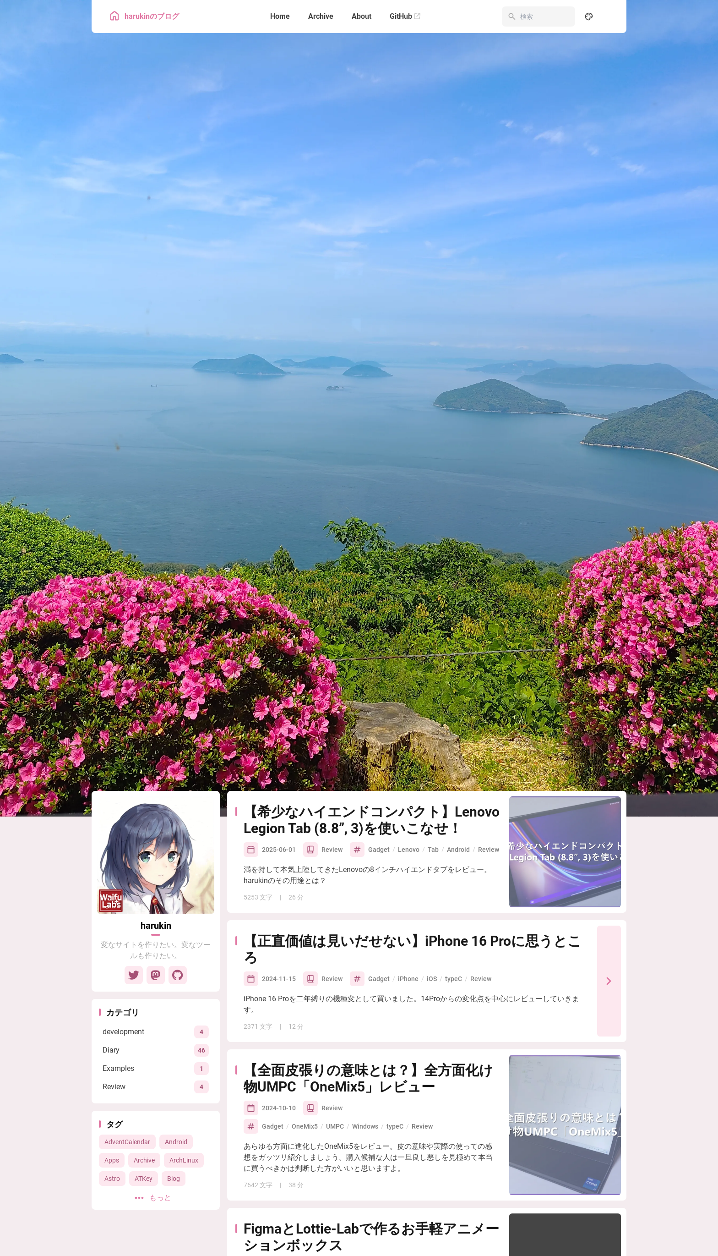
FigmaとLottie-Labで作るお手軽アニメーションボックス (371, 1134)
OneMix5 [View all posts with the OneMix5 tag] (305, 1023)
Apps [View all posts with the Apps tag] (111, 1057)
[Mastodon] (156, 872)
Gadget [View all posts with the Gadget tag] (379, 746)
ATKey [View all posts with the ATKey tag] (143, 1075)
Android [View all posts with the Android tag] (176, 1038)
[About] (362, 16)
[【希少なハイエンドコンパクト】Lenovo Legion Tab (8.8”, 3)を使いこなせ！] (565, 748)
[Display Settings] (589, 16)
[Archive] (321, 16)
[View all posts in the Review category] (155, 983)
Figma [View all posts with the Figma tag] (488, 1163)
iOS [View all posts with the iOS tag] (432, 875)
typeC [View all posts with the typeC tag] (453, 875)
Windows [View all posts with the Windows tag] (365, 1023)
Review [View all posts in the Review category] (332, 746)
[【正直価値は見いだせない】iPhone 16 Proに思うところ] (609, 878)
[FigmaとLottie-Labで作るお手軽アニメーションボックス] (565, 1154)
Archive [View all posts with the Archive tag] (144, 1057)
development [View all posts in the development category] (340, 1163)
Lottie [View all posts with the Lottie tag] (461, 1163)
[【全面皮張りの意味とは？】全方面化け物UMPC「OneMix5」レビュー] (565, 1022)
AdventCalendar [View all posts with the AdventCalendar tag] (127, 1038)
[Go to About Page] (155, 752)
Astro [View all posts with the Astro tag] (112, 1075)
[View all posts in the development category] (155, 928)
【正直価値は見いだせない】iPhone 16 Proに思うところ (413, 846)
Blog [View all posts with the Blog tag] (173, 1075)
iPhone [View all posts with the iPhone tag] (408, 875)
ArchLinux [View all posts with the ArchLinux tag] (183, 1057)
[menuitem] (609, 16)
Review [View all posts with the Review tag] (488, 746)
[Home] (280, 16)
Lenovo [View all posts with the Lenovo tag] (408, 746)
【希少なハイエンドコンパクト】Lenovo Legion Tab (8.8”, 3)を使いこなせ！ (372, 717)
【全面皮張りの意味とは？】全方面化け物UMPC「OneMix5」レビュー (368, 975)
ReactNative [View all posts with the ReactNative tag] (426, 1163)
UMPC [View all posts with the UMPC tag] (335, 1023)
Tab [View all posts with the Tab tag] (433, 746)
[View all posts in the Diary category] (155, 947)
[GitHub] (405, 16)
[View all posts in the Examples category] (155, 965)
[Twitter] (134, 872)
